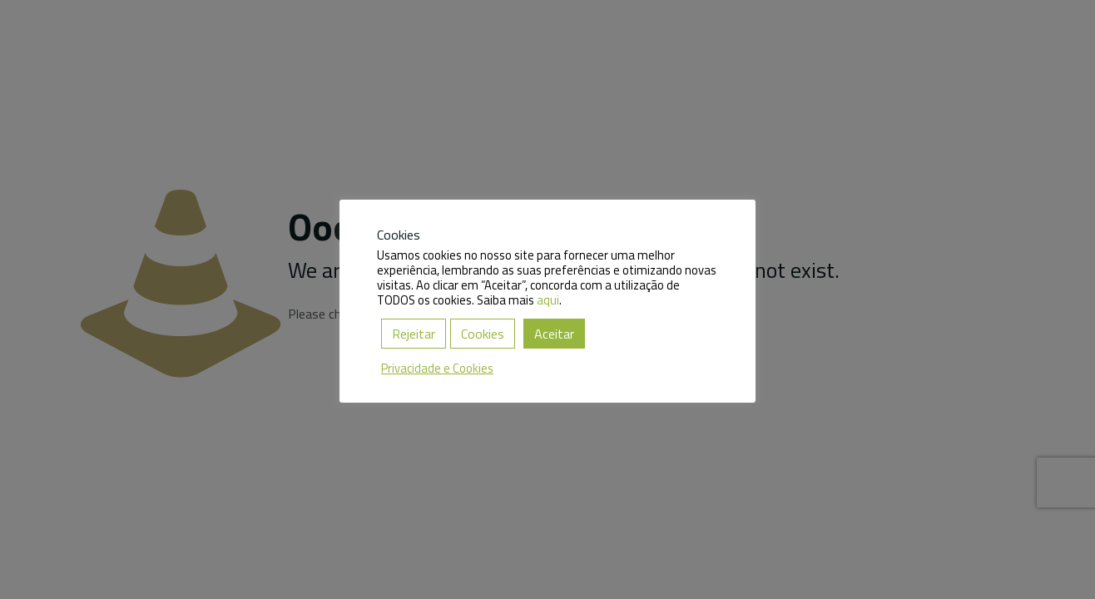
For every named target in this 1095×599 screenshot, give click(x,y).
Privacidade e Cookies (437, 368)
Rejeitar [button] (413, 334)
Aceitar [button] (554, 334)
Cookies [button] (482, 334)
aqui (548, 299)
